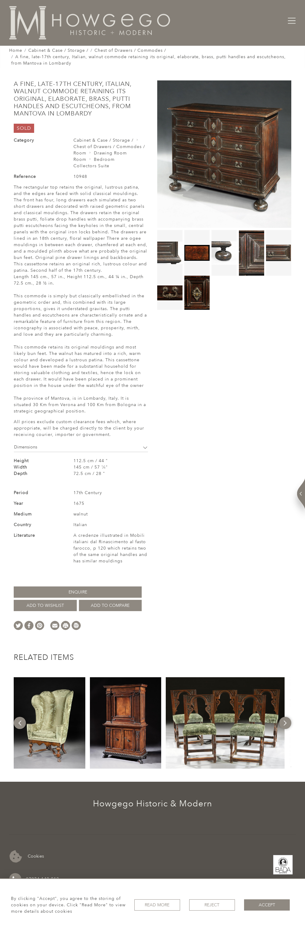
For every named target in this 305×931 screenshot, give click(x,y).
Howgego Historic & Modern (152, 803)
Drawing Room (110, 153)
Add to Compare (110, 605)
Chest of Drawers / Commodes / (130, 50)
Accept (267, 905)
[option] (49, 723)
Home (15, 50)
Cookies (26, 856)
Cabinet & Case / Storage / (58, 50)
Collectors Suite (91, 166)
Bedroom (104, 159)
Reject (211, 905)
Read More (157, 905)
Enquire (78, 592)
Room (79, 153)
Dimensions (81, 447)
